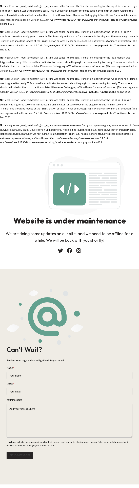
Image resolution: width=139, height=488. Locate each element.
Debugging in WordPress (99, 14)
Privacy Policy (97, 441)
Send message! (21, 454)
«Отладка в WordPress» (35, 131)
